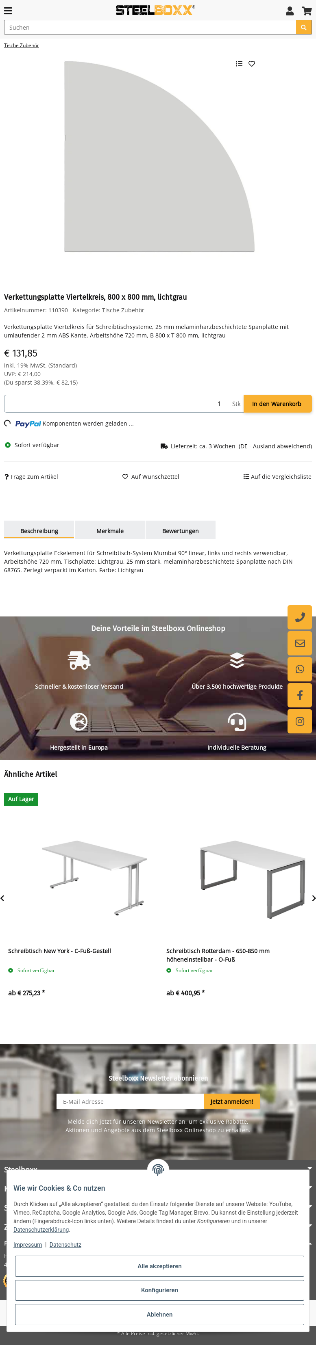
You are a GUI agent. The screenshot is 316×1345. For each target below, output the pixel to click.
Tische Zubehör (123, 310)
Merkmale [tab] (110, 531)
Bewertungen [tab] (180, 531)
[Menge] (116, 404)
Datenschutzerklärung (41, 1229)
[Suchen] (150, 27)
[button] (290, 10)
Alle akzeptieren (159, 1266)
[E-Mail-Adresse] (131, 1101)
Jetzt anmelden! (232, 1101)
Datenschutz (65, 1244)
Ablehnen (160, 1314)
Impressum (27, 1244)
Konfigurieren (159, 1290)
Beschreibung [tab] (39, 531)
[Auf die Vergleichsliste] (277, 476)
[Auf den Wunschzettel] (150, 476)
